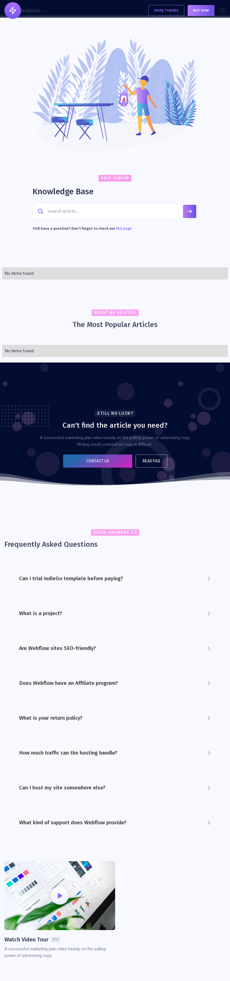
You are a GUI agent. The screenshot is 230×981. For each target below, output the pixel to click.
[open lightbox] (59, 895)
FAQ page (124, 228)
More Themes (166, 10)
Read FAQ (151, 464)
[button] (222, 10)
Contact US (97, 464)
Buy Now (201, 10)
